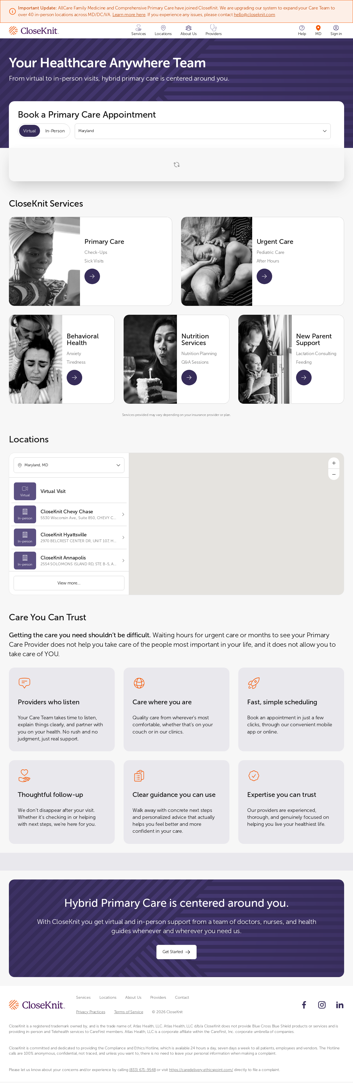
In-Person (56, 131)
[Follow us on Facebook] (304, 1006)
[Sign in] (336, 30)
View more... (68, 583)
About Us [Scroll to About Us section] (133, 999)
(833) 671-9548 (142, 1071)
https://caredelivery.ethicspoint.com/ (201, 1071)
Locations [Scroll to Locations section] (107, 999)
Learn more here (129, 14)
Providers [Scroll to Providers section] (158, 999)
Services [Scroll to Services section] (83, 999)
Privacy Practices (90, 1013)
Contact (182, 999)
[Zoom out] (333, 474)
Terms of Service (128, 1013)
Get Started (176, 953)
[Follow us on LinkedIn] (339, 1006)
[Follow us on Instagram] (321, 1006)
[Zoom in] (333, 463)
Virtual (30, 131)
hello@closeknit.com (254, 14)
